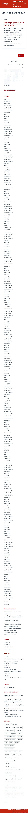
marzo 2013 (7, 431)
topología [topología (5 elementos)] (7, 797)
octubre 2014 (7, 390)
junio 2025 (6, 116)
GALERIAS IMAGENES (9, 687)
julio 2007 (6, 576)
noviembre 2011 (8, 465)
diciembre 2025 (8, 106)
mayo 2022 (7, 195)
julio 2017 (6, 319)
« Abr (5, 85)
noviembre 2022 (8, 182)
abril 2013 (6, 429)
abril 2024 (6, 146)
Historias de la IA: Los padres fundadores (11, 621)
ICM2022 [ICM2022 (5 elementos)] (13, 754)
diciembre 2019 (8, 257)
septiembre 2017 (8, 315)
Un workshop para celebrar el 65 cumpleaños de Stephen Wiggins (14, 710)
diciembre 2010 (8, 488)
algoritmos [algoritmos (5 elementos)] (14, 724)
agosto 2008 (7, 548)
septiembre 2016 (8, 341)
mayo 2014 (7, 401)
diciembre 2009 (8, 514)
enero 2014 (7, 409)
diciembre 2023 (8, 155)
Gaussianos (7, 673)
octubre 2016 (7, 339)
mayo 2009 (7, 529)
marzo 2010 (7, 508)
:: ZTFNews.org (8, 657)
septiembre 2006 (8, 598)
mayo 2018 (7, 298)
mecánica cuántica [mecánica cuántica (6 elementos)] (9, 769)
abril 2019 (6, 274)
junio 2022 (6, 193)
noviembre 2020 (8, 234)
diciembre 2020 (8, 232)
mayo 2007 (7, 580)
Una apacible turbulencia (10, 632)
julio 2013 (6, 422)
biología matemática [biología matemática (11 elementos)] (17, 727)
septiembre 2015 (8, 366)
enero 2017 (7, 332)
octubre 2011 (7, 467)
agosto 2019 (7, 266)
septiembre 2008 (8, 546)
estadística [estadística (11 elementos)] (19, 739)
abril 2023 (6, 172)
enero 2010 (7, 512)
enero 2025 (7, 127)
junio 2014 (6, 399)
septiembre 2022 (8, 187)
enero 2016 (7, 358)
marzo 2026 (7, 99)
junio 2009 (6, 527)
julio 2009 (6, 525)
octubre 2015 (7, 364)
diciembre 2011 (8, 463)
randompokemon (8, 699)
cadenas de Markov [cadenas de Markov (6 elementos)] (9, 730)
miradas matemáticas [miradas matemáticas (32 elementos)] (10, 776)
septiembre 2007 (8, 572)
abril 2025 (6, 120)
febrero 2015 (7, 381)
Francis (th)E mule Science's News (12, 671)
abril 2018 (6, 300)
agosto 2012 (7, 446)
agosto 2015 (7, 369)
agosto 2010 (7, 497)
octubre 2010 (7, 493)
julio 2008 (6, 550)
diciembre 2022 (8, 180)
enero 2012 (7, 461)
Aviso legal (24, 812)
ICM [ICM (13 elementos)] (20, 751)
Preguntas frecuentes (21, 809)
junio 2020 (6, 245)
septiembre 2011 (8, 469)
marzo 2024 (7, 148)
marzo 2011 (7, 482)
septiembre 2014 (8, 392)
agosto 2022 (7, 189)
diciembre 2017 (8, 309)
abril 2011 (6, 480)
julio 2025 (6, 114)
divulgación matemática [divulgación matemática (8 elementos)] (10, 736)
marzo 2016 (7, 354)
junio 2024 (6, 142)
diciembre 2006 (8, 591)
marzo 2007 (7, 585)
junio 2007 (6, 578)
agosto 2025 (7, 112)
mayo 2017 (7, 324)
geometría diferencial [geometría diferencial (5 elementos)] (9, 748)
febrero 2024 (7, 150)
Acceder (6, 802)
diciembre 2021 (8, 206)
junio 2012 (6, 450)
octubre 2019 (7, 262)
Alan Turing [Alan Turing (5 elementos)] (7, 724)
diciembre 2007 (8, 565)
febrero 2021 (7, 227)
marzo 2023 (7, 174)
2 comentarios (10, 45)
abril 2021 (6, 223)
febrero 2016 (7, 356)
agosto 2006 (7, 600)
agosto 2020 (7, 240)
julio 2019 (6, 268)
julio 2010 (6, 499)
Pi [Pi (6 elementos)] (5, 782)
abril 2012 (6, 454)
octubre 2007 (7, 570)
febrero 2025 (7, 125)
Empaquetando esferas (10, 630)
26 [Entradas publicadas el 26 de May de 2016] (14, 80)
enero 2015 (7, 384)
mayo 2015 (7, 375)
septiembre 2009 (8, 520)
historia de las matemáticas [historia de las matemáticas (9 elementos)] (11, 751)
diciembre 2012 (8, 437)
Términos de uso (12, 809)
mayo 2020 (7, 247)
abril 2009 (6, 531)
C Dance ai (6, 714)
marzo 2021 (7, 225)
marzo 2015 (7, 379)
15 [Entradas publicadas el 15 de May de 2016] (22, 74)
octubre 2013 (7, 416)
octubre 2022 (7, 185)
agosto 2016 (7, 343)
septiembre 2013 (8, 418)
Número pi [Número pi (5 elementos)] (19, 779)
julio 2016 (6, 345)
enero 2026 (7, 103)
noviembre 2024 (8, 131)
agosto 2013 (7, 420)
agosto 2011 (7, 471)
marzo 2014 (7, 405)
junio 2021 (6, 219)
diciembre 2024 (8, 129)
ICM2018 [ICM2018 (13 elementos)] (7, 754)
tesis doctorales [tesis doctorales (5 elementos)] (19, 794)
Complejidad (7, 667)
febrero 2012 (7, 458)
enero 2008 (7, 563)
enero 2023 (7, 178)
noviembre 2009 (8, 516)
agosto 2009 (7, 523)
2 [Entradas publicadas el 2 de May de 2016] (5, 71)
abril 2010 (6, 506)
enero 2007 (7, 589)
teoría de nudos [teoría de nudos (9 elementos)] (13, 791)
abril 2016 (6, 351)
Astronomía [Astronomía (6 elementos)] (7, 727)
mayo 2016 (7, 349)
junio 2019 (6, 270)
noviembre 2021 (8, 208)
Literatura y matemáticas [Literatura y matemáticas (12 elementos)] (10, 760)
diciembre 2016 (8, 334)
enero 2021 (7, 230)
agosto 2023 (7, 163)
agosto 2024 (7, 138)
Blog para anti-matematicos (11, 661)
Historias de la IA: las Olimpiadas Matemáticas (12, 612)
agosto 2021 (7, 215)
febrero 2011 (7, 484)
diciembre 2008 (8, 540)
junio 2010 (6, 501)
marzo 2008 (7, 559)
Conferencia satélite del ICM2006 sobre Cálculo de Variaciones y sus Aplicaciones (13, 701)
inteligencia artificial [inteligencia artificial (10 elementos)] (13, 757)
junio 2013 (6, 424)
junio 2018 (6, 296)
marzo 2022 (7, 200)
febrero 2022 (7, 202)
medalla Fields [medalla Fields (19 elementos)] (19, 769)
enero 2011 (7, 486)
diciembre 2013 (8, 411)
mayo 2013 (7, 426)
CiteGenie (6, 709)
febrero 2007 (7, 587)
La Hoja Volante (8, 647)
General (5, 19)
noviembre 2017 (8, 311)
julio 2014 (6, 396)
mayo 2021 (7, 221)
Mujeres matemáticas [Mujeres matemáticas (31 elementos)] (10, 779)
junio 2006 (6, 604)
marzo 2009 (7, 533)
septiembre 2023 (8, 161)
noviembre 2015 (8, 362)
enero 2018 (7, 307)
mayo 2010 (7, 503)
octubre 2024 (7, 133)
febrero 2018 (7, 304)
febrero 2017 (7, 330)
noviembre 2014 (8, 388)
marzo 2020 (7, 251)
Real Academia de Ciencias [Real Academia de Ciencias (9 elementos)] (11, 788)
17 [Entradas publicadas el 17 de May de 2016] (8, 77)
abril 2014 (6, 403)
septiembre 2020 (8, 238)
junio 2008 (6, 553)
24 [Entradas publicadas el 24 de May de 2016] (8, 80)
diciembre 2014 (8, 386)
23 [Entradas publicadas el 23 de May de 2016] (5, 80)
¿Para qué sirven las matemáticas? (13, 624)
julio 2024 (6, 140)
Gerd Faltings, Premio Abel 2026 (12, 618)
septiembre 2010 (8, 495)
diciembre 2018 (8, 283)
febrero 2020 (7, 253)
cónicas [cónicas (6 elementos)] (20, 733)
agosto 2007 (7, 574)
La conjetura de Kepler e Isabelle (12, 628)
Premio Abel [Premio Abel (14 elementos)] (7, 785)
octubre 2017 (7, 313)
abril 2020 (6, 249)
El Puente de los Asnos (10, 635)
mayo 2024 (7, 144)
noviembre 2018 (8, 285)
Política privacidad (16, 812)
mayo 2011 (7, 478)
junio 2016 (6, 347)
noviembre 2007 (8, 568)
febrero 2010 (7, 510)
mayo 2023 (7, 170)
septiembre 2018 (8, 289)
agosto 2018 (7, 292)
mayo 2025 (7, 118)
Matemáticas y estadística (11, 626)
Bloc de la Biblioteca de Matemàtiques (13, 659)
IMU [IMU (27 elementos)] (6, 757)
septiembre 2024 (8, 135)
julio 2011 (6, 473)
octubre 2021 (7, 210)
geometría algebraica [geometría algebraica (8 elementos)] (9, 745)
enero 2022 (7, 204)
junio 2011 (6, 476)
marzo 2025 (7, 123)
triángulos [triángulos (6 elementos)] (14, 797)
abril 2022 (6, 198)
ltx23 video (7, 705)
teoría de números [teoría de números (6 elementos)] (9, 794)
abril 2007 (6, 582)
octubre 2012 (7, 441)
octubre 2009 (7, 518)
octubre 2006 (7, 595)
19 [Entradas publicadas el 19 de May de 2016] (14, 77)
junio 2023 (6, 168)
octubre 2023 (7, 159)
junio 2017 (6, 322)
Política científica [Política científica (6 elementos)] (12, 782)
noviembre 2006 (8, 593)
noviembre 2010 (8, 491)
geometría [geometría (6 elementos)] (17, 742)
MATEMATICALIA (8, 649)
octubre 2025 (7, 108)
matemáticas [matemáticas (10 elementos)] (8, 763)
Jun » (9, 85)
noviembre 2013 (8, 414)
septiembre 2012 (8, 443)
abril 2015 (6, 377)
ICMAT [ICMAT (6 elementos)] (19, 754)
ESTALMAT (7, 645)
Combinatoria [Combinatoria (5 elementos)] (19, 730)
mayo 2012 (7, 452)
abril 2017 (6, 326)
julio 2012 (6, 448)
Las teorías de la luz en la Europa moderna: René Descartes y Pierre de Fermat (14, 23)
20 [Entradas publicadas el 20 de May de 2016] (16, 77)
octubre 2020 (7, 236)
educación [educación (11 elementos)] (20, 736)
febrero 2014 (7, 407)
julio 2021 (6, 217)
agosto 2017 (7, 317)
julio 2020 (6, 242)
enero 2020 (7, 255)
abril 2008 (6, 557)
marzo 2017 (7, 328)
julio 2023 (6, 165)
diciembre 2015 (8, 360)
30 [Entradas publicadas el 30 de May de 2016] (5, 83)
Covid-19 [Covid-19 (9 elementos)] (7, 733)
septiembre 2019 (8, 264)
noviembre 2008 (8, 542)
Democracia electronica (10, 669)
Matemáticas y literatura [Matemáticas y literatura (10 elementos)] (10, 766)
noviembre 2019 (8, 260)
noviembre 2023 (8, 157)
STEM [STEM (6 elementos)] (6, 791)
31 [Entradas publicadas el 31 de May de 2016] (8, 83)
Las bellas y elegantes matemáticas (13, 616)
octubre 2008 (7, 544)
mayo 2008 (7, 555)
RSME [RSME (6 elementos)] (20, 788)
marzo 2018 (7, 302)
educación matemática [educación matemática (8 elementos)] (10, 739)
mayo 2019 (7, 272)
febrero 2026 (7, 101)
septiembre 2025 (8, 110)
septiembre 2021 (8, 212)
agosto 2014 (7, 394)
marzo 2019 (7, 277)
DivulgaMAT (7, 642)
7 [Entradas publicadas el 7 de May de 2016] (19, 71)
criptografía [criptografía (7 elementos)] (13, 733)
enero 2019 (7, 281)
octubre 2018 (7, 287)
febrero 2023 (7, 176)
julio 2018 (6, 294)
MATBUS (6, 675)
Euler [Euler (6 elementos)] (6, 742)
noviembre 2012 (8, 439)
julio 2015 (6, 371)
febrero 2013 (7, 433)
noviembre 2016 (8, 337)
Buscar (21, 55)
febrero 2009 (7, 535)
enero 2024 (7, 153)
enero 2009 (7, 538)
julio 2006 (6, 602)
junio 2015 (6, 373)
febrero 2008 (7, 561)
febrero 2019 (7, 279)
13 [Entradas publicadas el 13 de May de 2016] (16, 74)
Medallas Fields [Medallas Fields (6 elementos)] (8, 772)
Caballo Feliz (7, 695)
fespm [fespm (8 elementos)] (10, 742)
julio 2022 (6, 191)
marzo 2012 (7, 456)
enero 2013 (7, 435)
